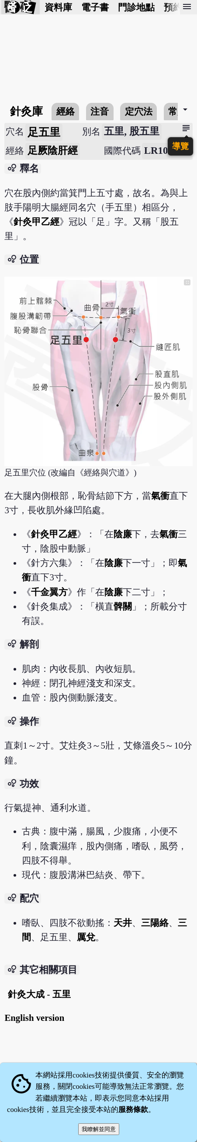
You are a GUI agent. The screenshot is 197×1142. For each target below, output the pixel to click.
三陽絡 (155, 923)
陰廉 (123, 534)
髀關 (123, 606)
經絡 (65, 111)
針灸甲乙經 (36, 222)
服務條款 (133, 1109)
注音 (99, 111)
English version (34, 1018)
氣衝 (160, 496)
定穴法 (138, 111)
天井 (123, 923)
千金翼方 (49, 592)
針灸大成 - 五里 (39, 994)
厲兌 (86, 937)
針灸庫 (26, 111)
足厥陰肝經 (53, 150)
